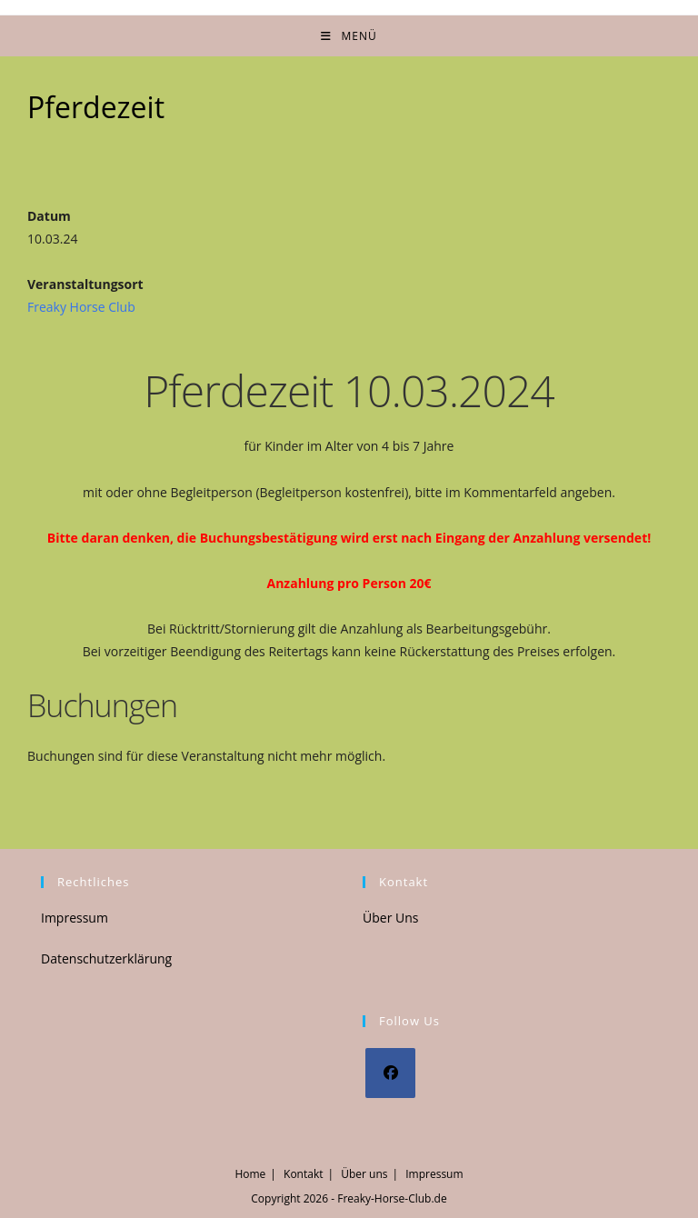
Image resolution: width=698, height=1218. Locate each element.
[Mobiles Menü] (348, 35)
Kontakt (303, 1174)
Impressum (74, 917)
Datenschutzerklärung (106, 958)
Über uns (364, 1174)
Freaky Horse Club (81, 306)
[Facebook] (390, 1073)
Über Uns (390, 917)
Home (249, 1174)
